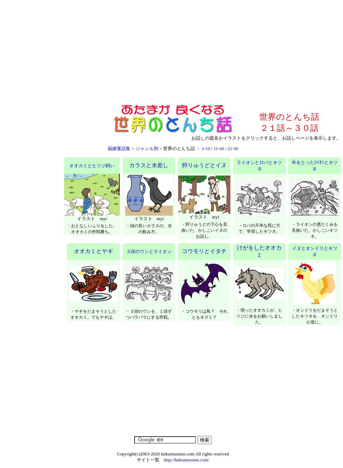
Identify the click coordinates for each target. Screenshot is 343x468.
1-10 (206, 148)
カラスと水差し (148, 165)
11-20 (219, 148)
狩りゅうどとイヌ (204, 165)
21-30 (233, 148)
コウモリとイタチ (204, 251)
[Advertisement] (172, 53)
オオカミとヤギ (93, 251)
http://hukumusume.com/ (186, 459)
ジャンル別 (147, 148)
